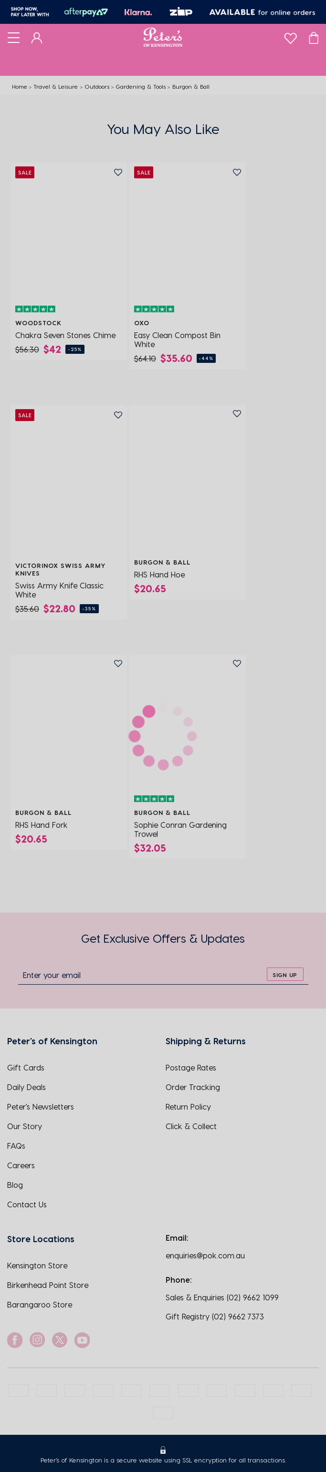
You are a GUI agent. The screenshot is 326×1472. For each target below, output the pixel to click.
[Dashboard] (37, 37)
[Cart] (313, 37)
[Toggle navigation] (14, 37)
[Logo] (163, 37)
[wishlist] (290, 36)
